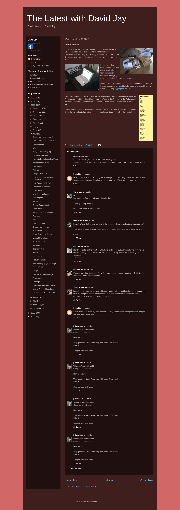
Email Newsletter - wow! (43, 137)
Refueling (37, 201)
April (35, 297)
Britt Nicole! (37, 230)
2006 (33, 313)
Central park (38, 198)
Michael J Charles (81, 269)
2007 (33, 105)
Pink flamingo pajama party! (44, 263)
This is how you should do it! (44, 141)
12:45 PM (77, 300)
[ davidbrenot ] (79, 326)
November (37, 112)
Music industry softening (43, 212)
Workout (36, 216)
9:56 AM (76, 184)
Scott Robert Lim (81, 287)
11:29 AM (77, 279)
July (35, 126)
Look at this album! (40, 238)
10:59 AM (77, 261)
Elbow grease (38, 144)
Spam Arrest (35, 87)
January (36, 308)
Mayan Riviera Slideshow (43, 289)
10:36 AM (77, 238)
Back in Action (38, 249)
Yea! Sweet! (38, 170)
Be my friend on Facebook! (41, 84)
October (36, 115)
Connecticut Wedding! (42, 187)
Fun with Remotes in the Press (45, 159)
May (35, 134)
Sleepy (35, 271)
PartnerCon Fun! (39, 256)
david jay (34, 75)
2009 (33, 98)
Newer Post (71, 480)
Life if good (37, 190)
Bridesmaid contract (41, 227)
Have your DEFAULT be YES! (45, 293)
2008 (33, 101)
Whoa (35, 220)
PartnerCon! (38, 267)
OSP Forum (35, 81)
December (37, 108)
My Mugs (36, 245)
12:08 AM (77, 354)
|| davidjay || (78, 174)
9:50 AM (76, 166)
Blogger (101, 502)
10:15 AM (77, 212)
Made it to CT (38, 209)
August (36, 123)
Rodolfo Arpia (79, 246)
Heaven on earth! (40, 260)
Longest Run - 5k (40, 173)
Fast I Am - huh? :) (40, 223)
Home (109, 480)
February (37, 304)
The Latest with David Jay (76, 18)
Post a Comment (78, 468)
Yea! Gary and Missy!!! (42, 183)
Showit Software (37, 78)
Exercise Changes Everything (45, 285)
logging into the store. (124, 88)
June (35, 130)
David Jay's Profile (34, 43)
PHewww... (37, 278)
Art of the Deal (39, 241)
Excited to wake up (40, 155)
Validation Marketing (41, 162)
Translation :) (38, 166)
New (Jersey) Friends (42, 194)
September (38, 119)
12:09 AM (77, 390)
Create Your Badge (34, 50)
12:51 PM (77, 318)
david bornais (79, 192)
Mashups (36, 282)
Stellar (35, 252)
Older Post (146, 480)
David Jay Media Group (42, 234)
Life (34, 148)
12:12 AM (77, 427)
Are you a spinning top (42, 151)
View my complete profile (38, 66)
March (36, 301)
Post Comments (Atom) (86, 486)
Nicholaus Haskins (81, 220)
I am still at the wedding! (43, 274)
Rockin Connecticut (41, 205)
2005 (33, 316)
